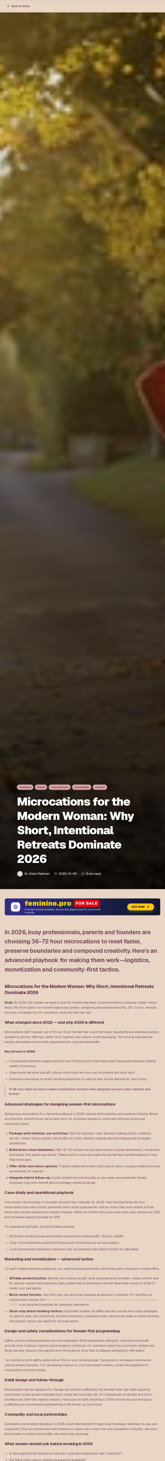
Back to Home (18, 6)
